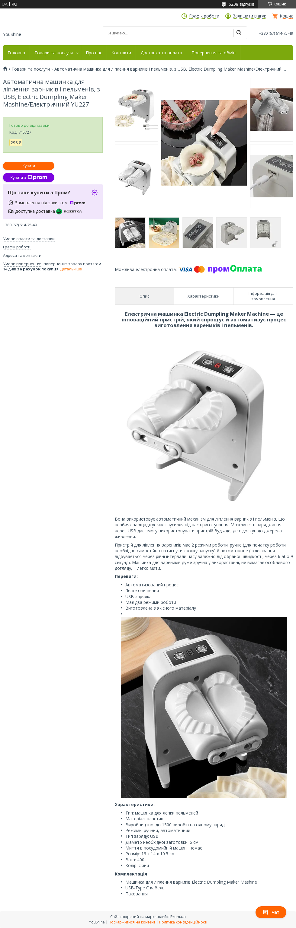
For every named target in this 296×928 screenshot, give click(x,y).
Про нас (94, 53)
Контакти (121, 53)
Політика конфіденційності (183, 922)
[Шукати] (238, 33)
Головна (16, 53)
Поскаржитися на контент (132, 922)
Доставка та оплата (161, 53)
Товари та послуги (53, 53)
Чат (271, 912)
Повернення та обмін (213, 53)
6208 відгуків (242, 4)
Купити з (28, 177)
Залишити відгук (249, 16)
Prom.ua (178, 916)
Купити (28, 166)
